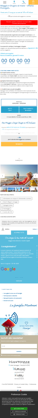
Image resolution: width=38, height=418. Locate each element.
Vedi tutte (19, 281)
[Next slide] (35, 176)
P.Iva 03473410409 (7, 384)
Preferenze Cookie (19, 414)
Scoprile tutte (19, 233)
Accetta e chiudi (19, 408)
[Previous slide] (2, 176)
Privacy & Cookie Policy (21, 384)
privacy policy (17, 355)
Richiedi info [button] (19, 144)
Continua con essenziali (19, 411)
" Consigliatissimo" (10, 246)
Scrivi (33, 2)
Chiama (23, 2)
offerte (16, 341)
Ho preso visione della (11, 355)
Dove (14, 2)
